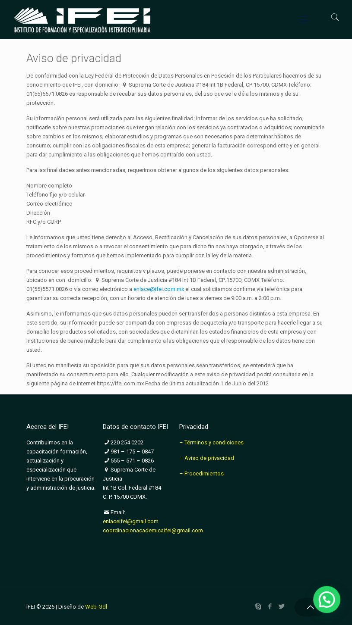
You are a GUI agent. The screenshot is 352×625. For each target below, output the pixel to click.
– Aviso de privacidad (206, 458)
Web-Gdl (96, 606)
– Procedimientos (201, 473)
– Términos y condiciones (211, 442)
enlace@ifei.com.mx (158, 289)
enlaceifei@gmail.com (131, 521)
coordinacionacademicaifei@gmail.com (153, 530)
